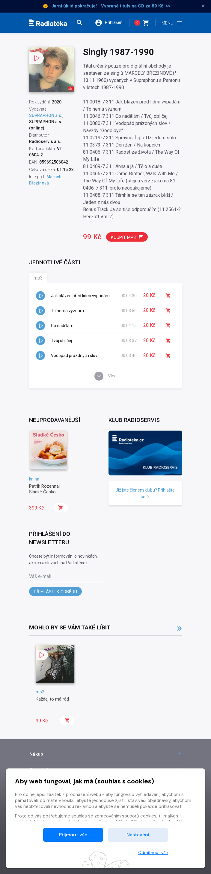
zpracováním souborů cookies (125, 816)
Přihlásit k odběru (55, 591)
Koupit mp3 (127, 237)
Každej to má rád (52, 699)
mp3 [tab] (38, 278)
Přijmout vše (73, 835)
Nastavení (137, 835)
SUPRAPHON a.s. (45, 115)
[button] (83, 23)
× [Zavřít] (203, 6)
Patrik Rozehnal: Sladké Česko (45, 488)
